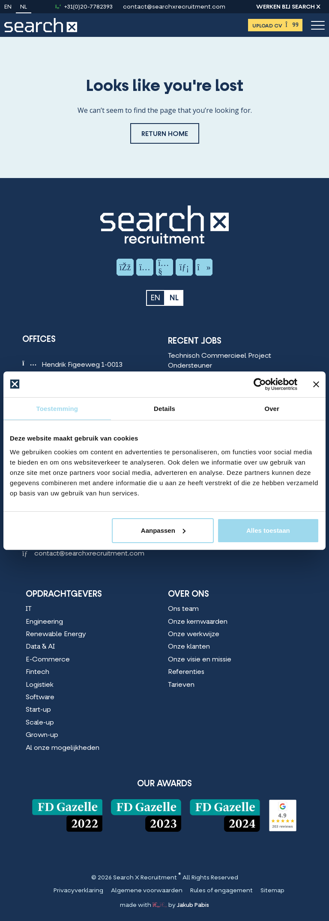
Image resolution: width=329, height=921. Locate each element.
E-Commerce (48, 659)
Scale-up (40, 722)
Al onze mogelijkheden (62, 748)
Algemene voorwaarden (146, 891)
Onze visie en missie (199, 659)
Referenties (186, 672)
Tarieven (181, 685)
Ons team (183, 609)
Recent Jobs (194, 341)
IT (29, 609)
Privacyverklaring (78, 891)
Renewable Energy (56, 634)
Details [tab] (164, 408)
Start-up (38, 710)
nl (23, 7)
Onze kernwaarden (197, 622)
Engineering (44, 622)
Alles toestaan (268, 530)
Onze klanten (189, 646)
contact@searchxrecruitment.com (174, 7)
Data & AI (40, 646)
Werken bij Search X (288, 7)
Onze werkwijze (193, 634)
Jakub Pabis (193, 905)
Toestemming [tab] (57, 408)
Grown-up (42, 735)
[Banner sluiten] (316, 384)
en (8, 7)
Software (40, 697)
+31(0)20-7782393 (88, 7)
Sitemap (272, 891)
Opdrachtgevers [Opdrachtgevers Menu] (64, 594)
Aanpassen (163, 530)
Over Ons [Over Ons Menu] (188, 594)
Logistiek (40, 685)
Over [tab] (271, 408)
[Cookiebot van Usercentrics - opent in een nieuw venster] (259, 383)
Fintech (37, 672)
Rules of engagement (221, 891)
